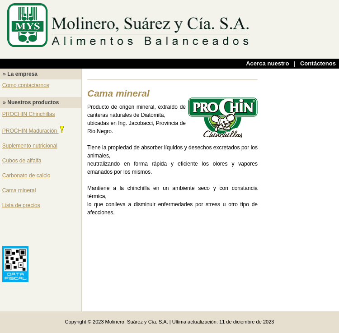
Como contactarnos (25, 85)
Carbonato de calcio (26, 175)
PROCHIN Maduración (34, 131)
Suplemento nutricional (29, 146)
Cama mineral (19, 190)
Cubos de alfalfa (22, 160)
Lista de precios (21, 205)
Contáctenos (318, 63)
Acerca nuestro (267, 63)
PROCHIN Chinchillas (28, 114)
